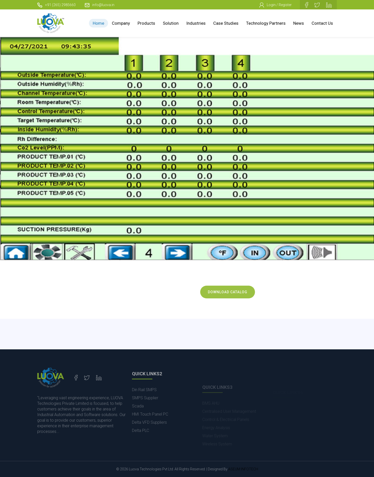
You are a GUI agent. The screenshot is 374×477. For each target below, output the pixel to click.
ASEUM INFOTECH (243, 469)
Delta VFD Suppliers (149, 431)
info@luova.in (99, 5)
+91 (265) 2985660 (56, 5)
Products (146, 23)
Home (98, 23)
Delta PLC (140, 440)
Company (121, 23)
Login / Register (275, 5)
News (298, 23)
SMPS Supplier (145, 407)
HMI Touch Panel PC (150, 423)
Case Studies (225, 23)
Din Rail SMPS (144, 399)
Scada (138, 415)
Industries (196, 23)
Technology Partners (266, 23)
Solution (171, 23)
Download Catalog (233, 292)
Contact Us (322, 23)
